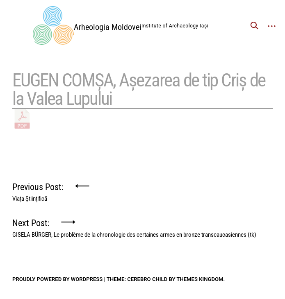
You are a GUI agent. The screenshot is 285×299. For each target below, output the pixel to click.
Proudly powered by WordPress (57, 279)
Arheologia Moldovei (107, 27)
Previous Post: (38, 190)
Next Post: (134, 226)
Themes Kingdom (199, 279)
